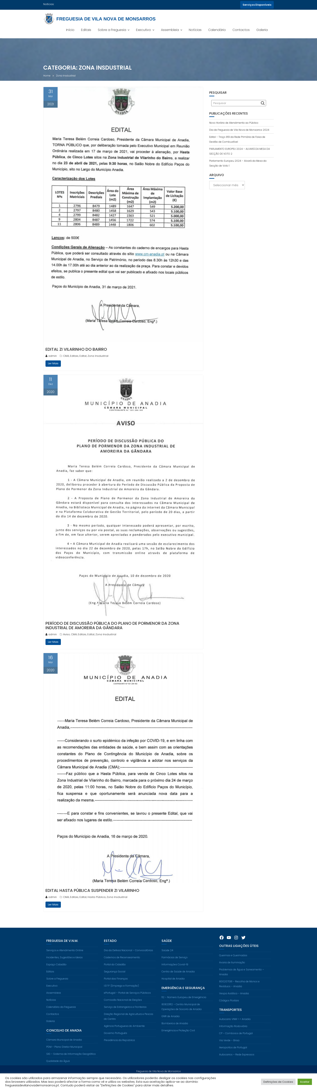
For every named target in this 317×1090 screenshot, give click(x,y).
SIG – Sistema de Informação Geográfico (71, 1060)
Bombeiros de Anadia (175, 1029)
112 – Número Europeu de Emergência (184, 1003)
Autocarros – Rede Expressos (236, 1060)
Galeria (262, 30)
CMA (66, 356)
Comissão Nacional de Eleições (123, 1006)
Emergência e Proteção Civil (178, 1036)
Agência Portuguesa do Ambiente (124, 1032)
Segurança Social (114, 978)
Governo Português (115, 1039)
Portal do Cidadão (115, 970)
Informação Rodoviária (233, 1032)
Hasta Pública (97, 897)
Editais (86, 30)
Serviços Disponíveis (257, 5)
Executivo (143, 30)
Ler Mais (53, 363)
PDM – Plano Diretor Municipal (64, 1053)
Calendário (217, 30)
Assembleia (170, 30)
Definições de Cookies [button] (278, 1082)
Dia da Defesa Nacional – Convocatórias (128, 956)
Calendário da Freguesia (61, 1013)
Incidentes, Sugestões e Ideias (64, 963)
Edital (83, 356)
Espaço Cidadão (56, 970)
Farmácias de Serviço (175, 963)
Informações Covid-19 (175, 970)
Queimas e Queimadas (233, 961)
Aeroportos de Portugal (233, 1053)
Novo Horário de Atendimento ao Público (233, 122)
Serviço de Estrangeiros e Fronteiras (125, 1013)
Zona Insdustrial (98, 356)
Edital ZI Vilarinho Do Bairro (76, 349)
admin (51, 356)
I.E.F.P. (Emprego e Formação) (121, 992)
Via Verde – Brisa (229, 1046)
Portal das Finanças (116, 985)
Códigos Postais (229, 1006)
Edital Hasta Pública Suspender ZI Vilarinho (92, 890)
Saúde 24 (167, 956)
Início (70, 30)
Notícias (195, 30)
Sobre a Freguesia (112, 30)
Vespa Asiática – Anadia (234, 999)
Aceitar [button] (305, 1082)
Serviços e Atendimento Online (64, 956)
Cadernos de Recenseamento (122, 963)
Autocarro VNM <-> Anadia (234, 1025)
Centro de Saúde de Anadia (178, 978)
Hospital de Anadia (173, 985)
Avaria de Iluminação (232, 968)
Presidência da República (119, 1046)
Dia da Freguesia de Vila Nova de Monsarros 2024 (239, 130)
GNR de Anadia (171, 1022)
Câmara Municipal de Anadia (64, 1046)
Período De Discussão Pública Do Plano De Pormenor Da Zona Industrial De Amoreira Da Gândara (112, 625)
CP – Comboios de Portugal (236, 1039)
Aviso (66, 634)
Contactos (241, 30)
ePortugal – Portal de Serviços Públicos (127, 999)
